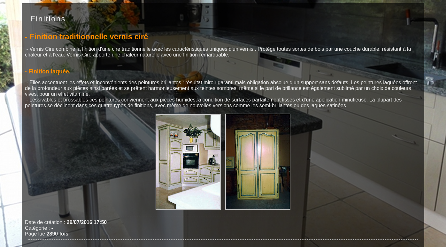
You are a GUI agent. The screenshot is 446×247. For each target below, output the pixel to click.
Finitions (48, 18)
